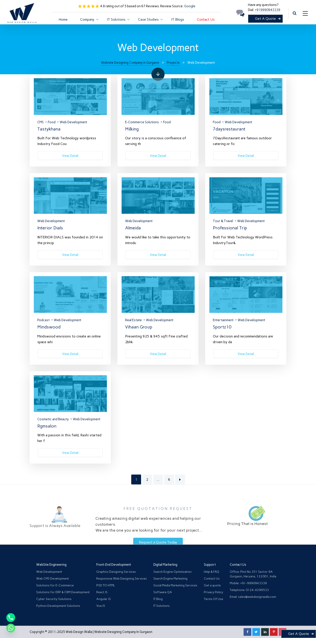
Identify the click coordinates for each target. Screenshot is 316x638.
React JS (102, 592)
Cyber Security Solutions (54, 599)
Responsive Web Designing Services (121, 578)
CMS (40, 122)
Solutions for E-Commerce (55, 585)
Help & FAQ (211, 572)
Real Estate (133, 320)
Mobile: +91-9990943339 (248, 583)
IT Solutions (161, 606)
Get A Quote (265, 18)
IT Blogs (177, 19)
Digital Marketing (165, 565)
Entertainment (223, 320)
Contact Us (206, 19)
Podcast (43, 320)
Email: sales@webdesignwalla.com (253, 597)
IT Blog (158, 599)
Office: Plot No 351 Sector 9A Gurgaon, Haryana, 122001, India (253, 574)
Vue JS (100, 606)
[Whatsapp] (10, 628)
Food (52, 122)
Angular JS (103, 599)
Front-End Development (113, 565)
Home (63, 19)
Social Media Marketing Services (175, 585)
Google (189, 6)
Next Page (180, 479)
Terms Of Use (213, 599)
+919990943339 (267, 10)
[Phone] (10, 617)
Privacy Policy (213, 592)
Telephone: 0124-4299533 (249, 590)
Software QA (162, 592)
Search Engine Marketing (170, 578)
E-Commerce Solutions (142, 122)
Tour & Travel (223, 221)
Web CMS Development (52, 578)
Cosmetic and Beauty (53, 419)
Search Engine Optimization (172, 572)
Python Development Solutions (58, 606)
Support (210, 565)
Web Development (73, 122)
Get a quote (212, 585)
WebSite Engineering (51, 565)
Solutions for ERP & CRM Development (63, 592)
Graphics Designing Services (116, 572)
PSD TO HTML (105, 585)
